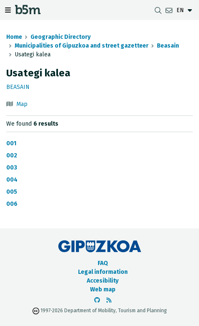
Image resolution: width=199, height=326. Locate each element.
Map (22, 104)
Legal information (103, 271)
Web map (103, 289)
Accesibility (102, 280)
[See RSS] (108, 300)
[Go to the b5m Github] (97, 300)
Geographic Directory (60, 36)
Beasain (168, 45)
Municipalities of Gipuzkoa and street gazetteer (82, 45)
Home (14, 36)
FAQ (103, 263)
